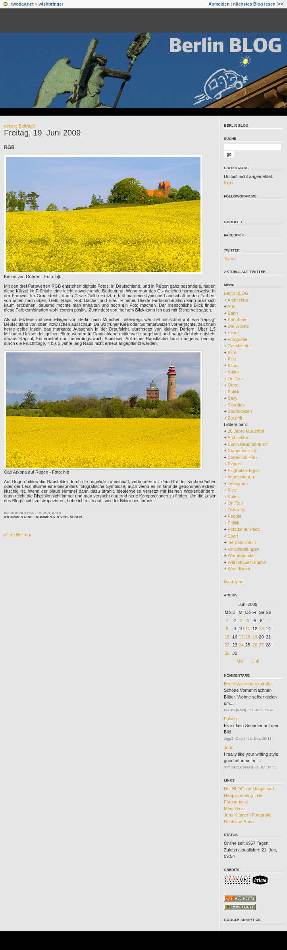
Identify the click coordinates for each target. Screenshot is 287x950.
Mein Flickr (234, 808)
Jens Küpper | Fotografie (248, 815)
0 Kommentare (18, 517)
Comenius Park (242, 457)
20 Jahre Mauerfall (245, 431)
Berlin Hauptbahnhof (247, 444)
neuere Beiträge (19, 126)
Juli (255, 661)
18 (247, 637)
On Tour (235, 378)
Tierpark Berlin (241, 542)
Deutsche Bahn (239, 821)
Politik (233, 391)
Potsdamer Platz (243, 529)
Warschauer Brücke (246, 562)
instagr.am (237, 483)
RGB (9, 147)
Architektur (237, 300)
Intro (231, 352)
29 (227, 653)
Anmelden (218, 4)
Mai (240, 661)
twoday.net (22, 4)
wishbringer (51, 4)
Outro (233, 385)
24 (241, 644)
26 (254, 644)
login (228, 182)
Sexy (232, 398)
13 (261, 628)
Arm (231, 306)
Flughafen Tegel (242, 470)
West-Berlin (238, 568)
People (234, 516)
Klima (233, 365)
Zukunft (234, 418)
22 (227, 644)
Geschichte (238, 345)
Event (233, 332)
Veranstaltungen (243, 549)
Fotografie (237, 339)
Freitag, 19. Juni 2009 (42, 132)
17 (241, 637)
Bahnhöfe (236, 319)
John (228, 747)
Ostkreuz (236, 509)
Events (234, 463)
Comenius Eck (241, 450)
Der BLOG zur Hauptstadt (249, 788)
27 (261, 644)
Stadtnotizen (239, 411)
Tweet (229, 258)
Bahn (232, 313)
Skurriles (236, 404)
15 (227, 637)
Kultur (233, 372)
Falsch (230, 718)
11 (247, 628)
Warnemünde (240, 555)
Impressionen (240, 476)
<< (280, 4)
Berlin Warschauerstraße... (249, 683)
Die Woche (238, 326)
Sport (232, 536)
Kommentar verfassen (59, 517)
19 (254, 637)
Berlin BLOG (236, 126)
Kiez (231, 358)
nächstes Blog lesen (254, 4)
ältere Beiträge (18, 534)
